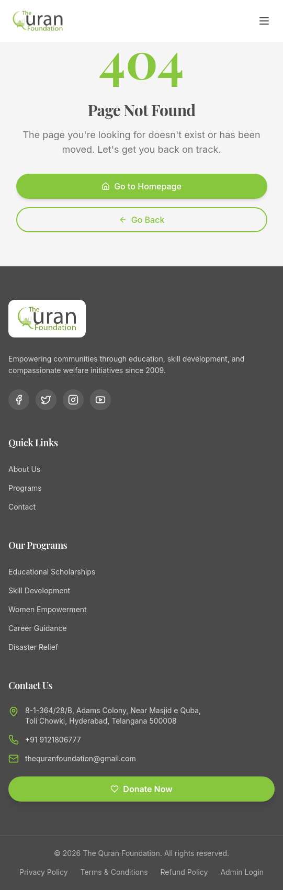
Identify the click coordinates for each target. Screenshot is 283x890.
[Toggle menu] (264, 20)
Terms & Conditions (114, 872)
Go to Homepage (141, 186)
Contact (22, 506)
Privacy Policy (43, 872)
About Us (24, 469)
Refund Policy (184, 872)
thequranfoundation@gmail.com (80, 758)
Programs (25, 487)
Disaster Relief (33, 647)
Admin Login (242, 872)
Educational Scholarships (51, 571)
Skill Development (39, 590)
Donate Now (141, 789)
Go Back (142, 220)
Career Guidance (37, 628)
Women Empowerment (47, 609)
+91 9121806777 (53, 739)
